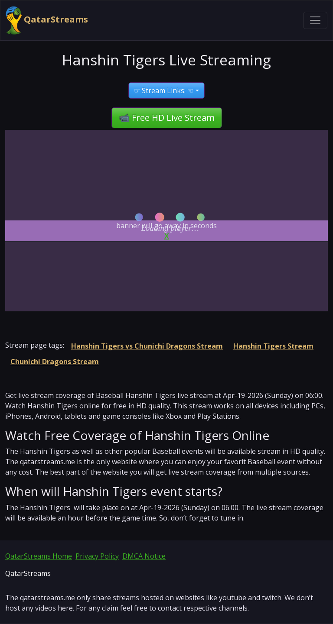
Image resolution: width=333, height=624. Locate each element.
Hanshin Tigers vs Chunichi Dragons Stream (147, 346)
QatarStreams (47, 20)
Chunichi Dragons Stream (54, 361)
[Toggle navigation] (315, 20)
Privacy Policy (97, 556)
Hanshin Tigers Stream (273, 346)
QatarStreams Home (38, 556)
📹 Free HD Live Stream (167, 117)
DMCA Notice (144, 556)
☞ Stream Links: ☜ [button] (163, 90)
